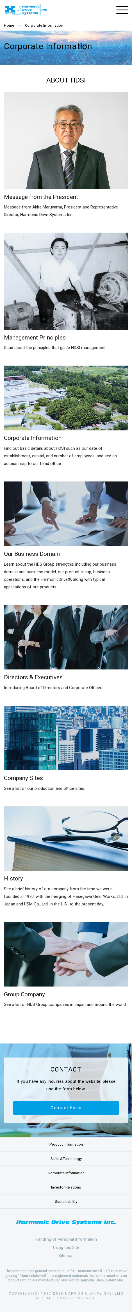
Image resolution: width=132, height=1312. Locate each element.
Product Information (66, 1144)
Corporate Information (66, 1173)
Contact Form (66, 1107)
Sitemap (66, 1255)
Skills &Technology (66, 1158)
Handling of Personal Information (66, 1239)
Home (9, 25)
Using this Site (66, 1247)
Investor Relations (66, 1187)
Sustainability (66, 1201)
